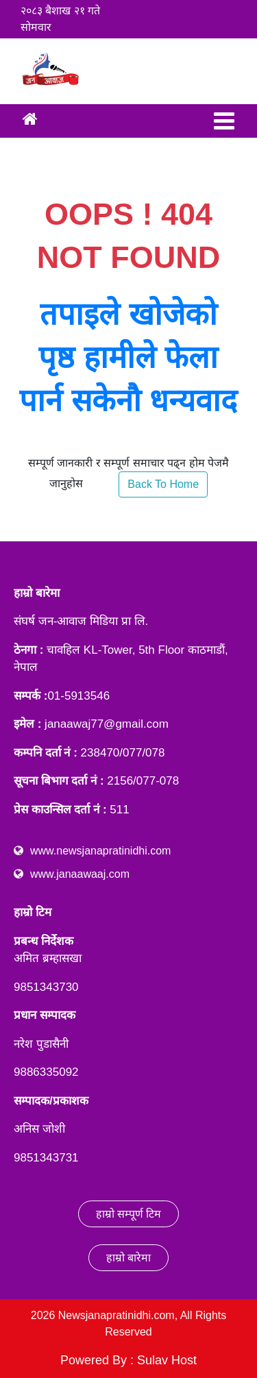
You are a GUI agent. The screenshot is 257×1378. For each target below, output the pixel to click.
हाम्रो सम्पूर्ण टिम (129, 1214)
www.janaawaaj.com (80, 874)
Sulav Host (167, 1360)
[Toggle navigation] (224, 121)
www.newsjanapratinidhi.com (100, 851)
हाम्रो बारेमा (128, 1258)
